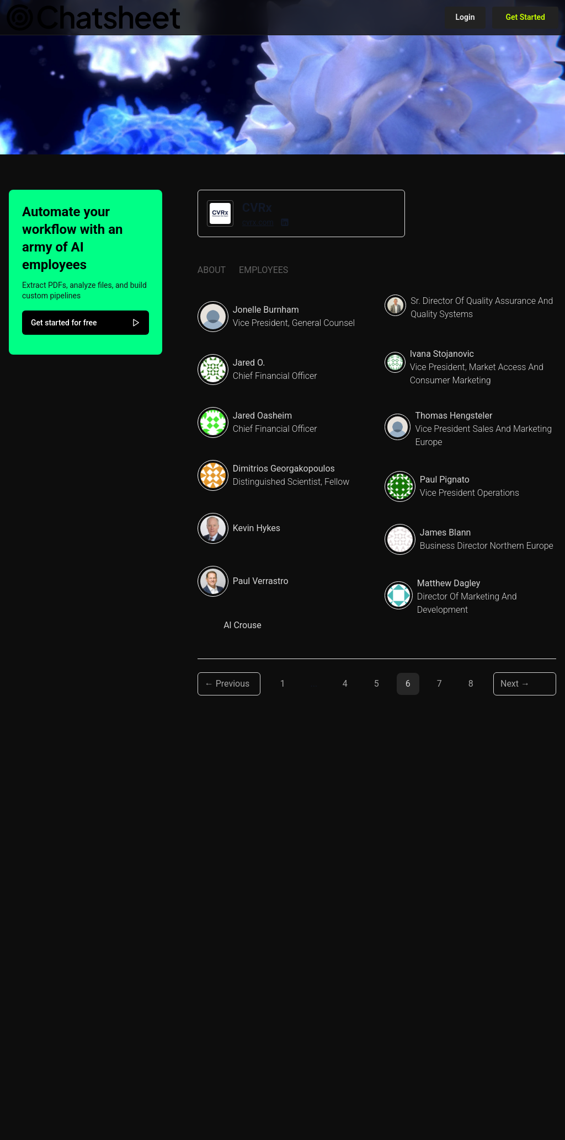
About (212, 270)
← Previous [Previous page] (227, 683)
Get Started (525, 17)
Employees (263, 270)
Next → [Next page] (515, 683)
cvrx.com (258, 222)
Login (465, 17)
